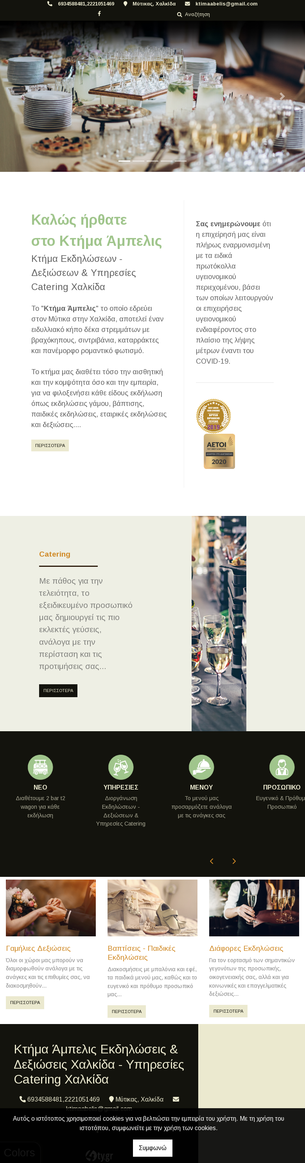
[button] (23, 96)
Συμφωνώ (153, 1148)
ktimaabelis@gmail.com (227, 4)
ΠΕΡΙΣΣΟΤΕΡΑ (50, 445)
